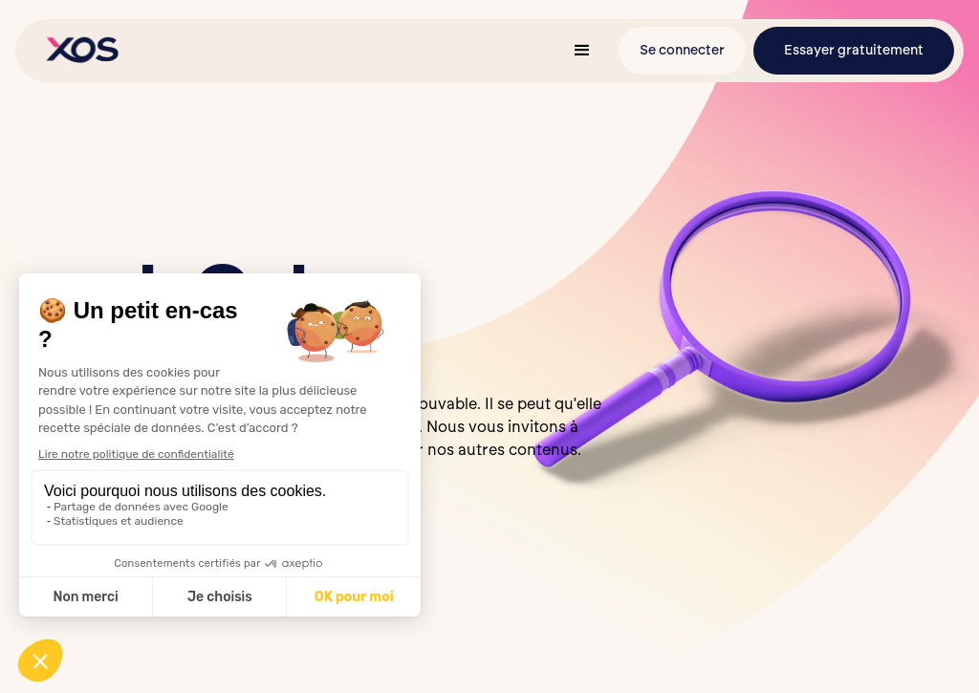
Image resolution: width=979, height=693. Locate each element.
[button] (582, 50)
